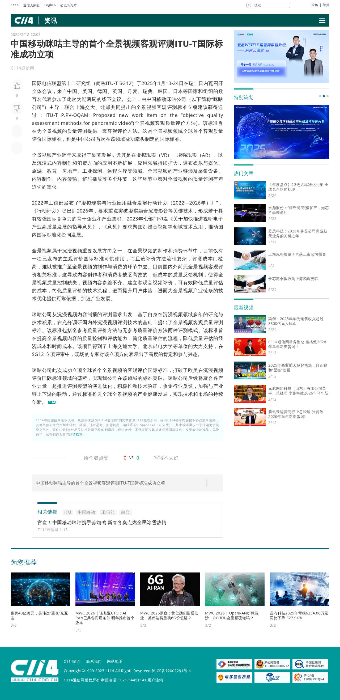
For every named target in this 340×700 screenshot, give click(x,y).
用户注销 (155, 679)
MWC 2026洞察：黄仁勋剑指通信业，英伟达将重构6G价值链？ (169, 615)
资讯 (50, 20)
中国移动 (157, 99)
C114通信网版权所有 (82, 679)
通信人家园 (31, 5)
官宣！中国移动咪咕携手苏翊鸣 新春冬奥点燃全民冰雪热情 (102, 522)
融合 (132, 203)
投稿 (315, 5)
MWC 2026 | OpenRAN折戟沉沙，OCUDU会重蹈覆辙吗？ (231, 615)
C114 (15, 5)
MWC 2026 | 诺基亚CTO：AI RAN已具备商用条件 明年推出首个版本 (104, 617)
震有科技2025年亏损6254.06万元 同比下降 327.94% (299, 615)
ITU (110, 83)
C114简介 (72, 661)
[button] (320, 96)
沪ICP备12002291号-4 (171, 670)
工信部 (56, 203)
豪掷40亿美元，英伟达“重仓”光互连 (39, 615)
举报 (326, 5)
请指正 (78, 434)
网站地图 (114, 661)
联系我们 (94, 661)
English (50, 5)
